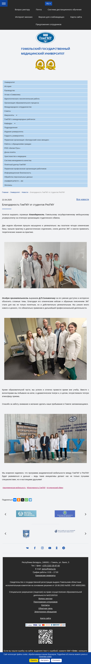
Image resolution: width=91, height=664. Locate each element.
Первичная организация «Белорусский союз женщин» (26, 140)
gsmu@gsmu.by (49, 569)
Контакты (45, 605)
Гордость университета (14, 136)
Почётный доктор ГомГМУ (15, 165)
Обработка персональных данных (18, 177)
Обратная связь (45, 608)
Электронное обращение (45, 612)
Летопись (8, 185)
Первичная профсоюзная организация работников (25, 169)
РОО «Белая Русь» (12, 148)
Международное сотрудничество (17, 107)
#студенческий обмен (55, 488)
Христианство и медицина (15, 156)
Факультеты (9, 115)
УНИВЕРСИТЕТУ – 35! (13, 181)
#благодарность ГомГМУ (36, 488)
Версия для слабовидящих (51, 17)
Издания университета (13, 132)
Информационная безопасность (17, 173)
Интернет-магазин (23, 17)
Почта (39, 9)
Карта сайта (76, 17)
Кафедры (8, 123)
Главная (5, 192)
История (7, 86)
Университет (9, 82)
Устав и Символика (12, 95)
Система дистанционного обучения (64, 9)
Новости (25, 192)
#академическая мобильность (14, 488)
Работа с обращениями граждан (17, 144)
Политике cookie (45, 657)
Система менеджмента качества (17, 160)
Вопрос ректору (22, 9)
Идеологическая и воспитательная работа (21, 99)
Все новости (81, 199)
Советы (7, 111)
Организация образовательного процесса (21, 103)
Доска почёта (10, 152)
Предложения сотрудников (48, 24)
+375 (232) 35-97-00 (51, 566)
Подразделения (10, 127)
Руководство (9, 90)
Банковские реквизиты (45, 575)
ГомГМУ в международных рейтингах (19, 119)
